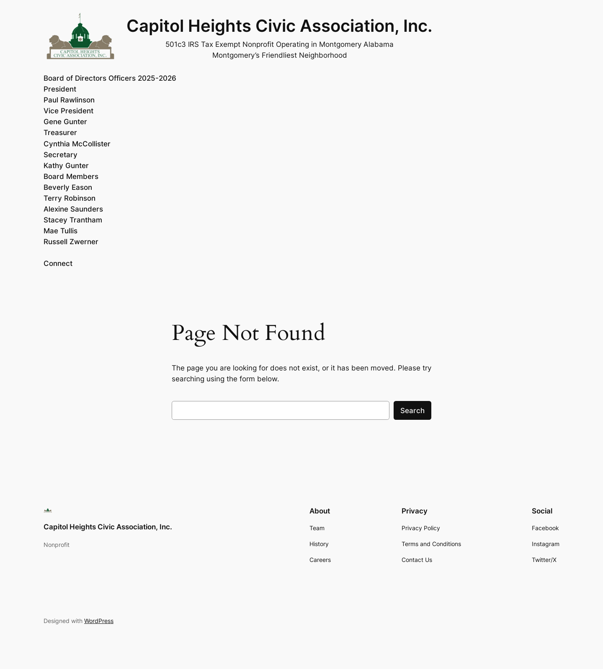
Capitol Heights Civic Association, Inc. (279, 25)
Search (412, 410)
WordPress (98, 620)
